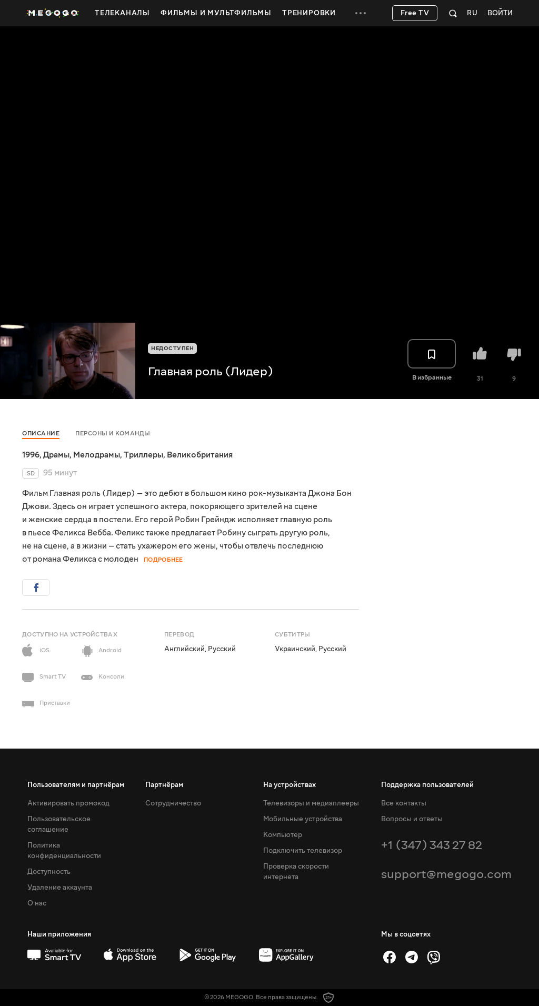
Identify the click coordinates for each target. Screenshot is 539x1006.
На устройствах (289, 785)
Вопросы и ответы (412, 819)
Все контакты (403, 803)
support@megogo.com (446, 874)
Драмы (56, 455)
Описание (40, 433)
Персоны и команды (113, 433)
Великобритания (200, 455)
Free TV (415, 13)
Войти (500, 13)
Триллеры (143, 455)
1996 (30, 455)
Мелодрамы (96, 455)
